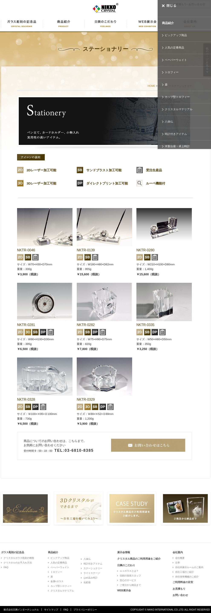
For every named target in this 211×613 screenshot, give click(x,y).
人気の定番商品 (174, 47)
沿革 (177, 562)
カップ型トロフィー (177, 97)
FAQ (6, 567)
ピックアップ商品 (176, 35)
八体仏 (169, 121)
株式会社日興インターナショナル (21, 609)
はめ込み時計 (91, 577)
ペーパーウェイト (176, 59)
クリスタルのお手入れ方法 (18, 562)
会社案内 (178, 552)
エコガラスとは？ (129, 571)
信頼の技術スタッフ (130, 575)
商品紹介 (168, 23)
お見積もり (179, 588)
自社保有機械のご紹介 (187, 576)
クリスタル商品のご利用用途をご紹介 (139, 558)
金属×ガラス (57, 581)
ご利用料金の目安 (183, 582)
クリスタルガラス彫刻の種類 (19, 558)
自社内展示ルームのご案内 (189, 567)
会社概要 (180, 558)
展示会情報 (123, 552)
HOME (151, 85)
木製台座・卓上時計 (177, 146)
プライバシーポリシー (85, 609)
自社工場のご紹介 (184, 572)
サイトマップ (51, 609)
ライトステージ (92, 573)
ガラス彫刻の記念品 (12, 552)
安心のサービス (128, 580)
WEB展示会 (147, 24)
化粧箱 (87, 582)
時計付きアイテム (176, 134)
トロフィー (172, 72)
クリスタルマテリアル (178, 109)
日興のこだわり (105, 24)
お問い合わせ (180, 595)
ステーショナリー (93, 568)
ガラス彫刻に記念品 (22, 24)
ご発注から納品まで (130, 585)
